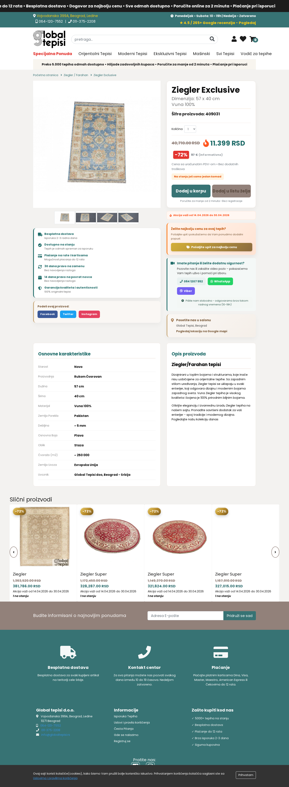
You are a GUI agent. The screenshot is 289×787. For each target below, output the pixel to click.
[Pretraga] (212, 39)
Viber (186, 291)
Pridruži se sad (239, 615)
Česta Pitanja (123, 729)
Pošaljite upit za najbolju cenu (211, 247)
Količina (177, 129)
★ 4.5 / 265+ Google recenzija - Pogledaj (218, 22)
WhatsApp (220, 281)
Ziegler (19, 574)
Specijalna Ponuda (52, 53)
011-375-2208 (84, 21)
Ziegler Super (93, 574)
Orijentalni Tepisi (95, 53)
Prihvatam (245, 775)
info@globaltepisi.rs (55, 735)
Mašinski (201, 53)
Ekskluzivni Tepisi (170, 53)
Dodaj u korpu (191, 191)
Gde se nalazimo (126, 735)
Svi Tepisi (225, 53)
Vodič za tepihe (256, 53)
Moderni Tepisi (132, 53)
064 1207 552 (191, 281)
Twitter (68, 314)
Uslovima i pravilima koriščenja (55, 778)
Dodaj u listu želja (231, 191)
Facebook (47, 314)
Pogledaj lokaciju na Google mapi (201, 331)
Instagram (89, 314)
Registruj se (122, 741)
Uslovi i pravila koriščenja (132, 723)
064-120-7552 (51, 21)
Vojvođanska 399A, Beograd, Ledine (67, 15)
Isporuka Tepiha (125, 716)
